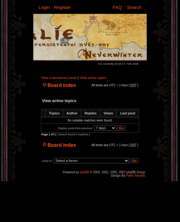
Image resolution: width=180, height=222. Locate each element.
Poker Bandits (135, 175)
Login (44, 7)
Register (62, 7)
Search (134, 7)
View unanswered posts (59, 78)
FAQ (117, 7)
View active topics (93, 78)
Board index (61, 85)
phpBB (84, 172)
